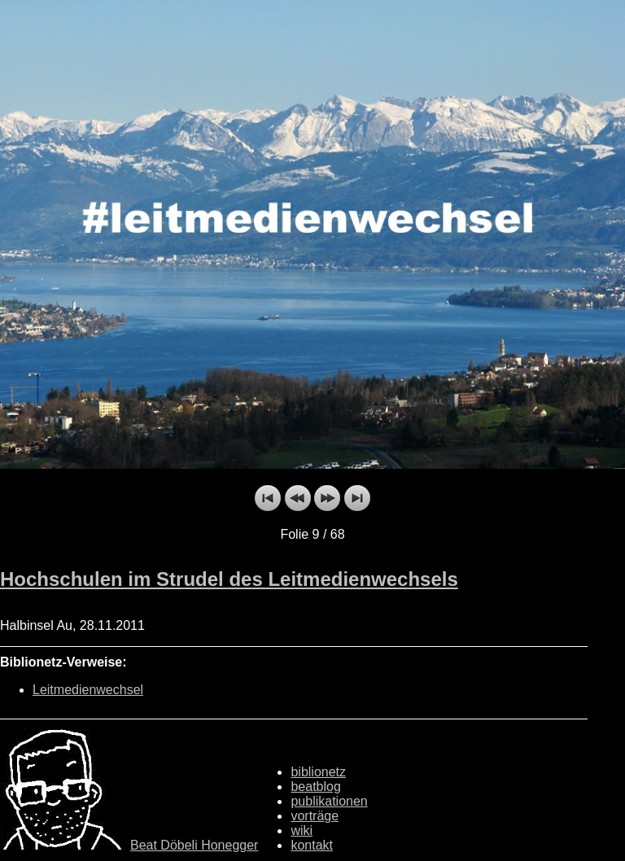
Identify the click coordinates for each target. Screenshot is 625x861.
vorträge (315, 816)
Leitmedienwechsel (88, 690)
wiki (301, 830)
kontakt (312, 845)
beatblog (315, 786)
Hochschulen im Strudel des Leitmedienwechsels (229, 579)
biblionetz (318, 772)
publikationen (329, 801)
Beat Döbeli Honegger (194, 845)
